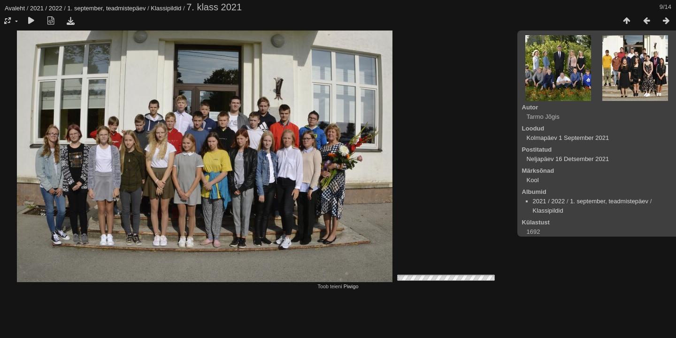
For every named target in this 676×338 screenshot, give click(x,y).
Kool (533, 180)
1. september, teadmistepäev (107, 8)
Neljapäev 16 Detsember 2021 (568, 158)
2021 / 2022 (46, 8)
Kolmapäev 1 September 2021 (568, 137)
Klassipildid (166, 8)
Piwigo (351, 286)
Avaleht (15, 8)
